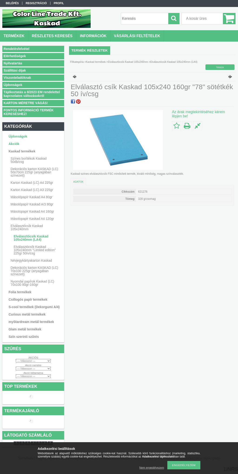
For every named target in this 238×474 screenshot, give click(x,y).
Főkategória (77, 61)
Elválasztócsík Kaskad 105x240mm (128, 61)
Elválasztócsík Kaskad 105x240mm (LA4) (31, 237)
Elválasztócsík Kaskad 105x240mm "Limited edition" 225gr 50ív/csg (35, 250)
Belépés (12, 3)
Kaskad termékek (96, 61)
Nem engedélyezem (151, 467)
